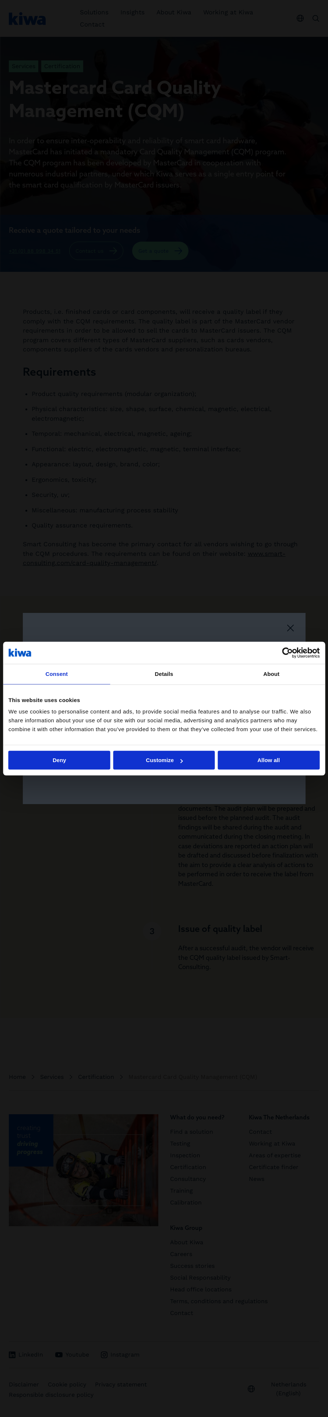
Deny (59, 760)
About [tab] (271, 674)
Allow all (268, 760)
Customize (164, 760)
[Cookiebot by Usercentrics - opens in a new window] (287, 652)
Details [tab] (164, 674)
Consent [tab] (56, 674)
